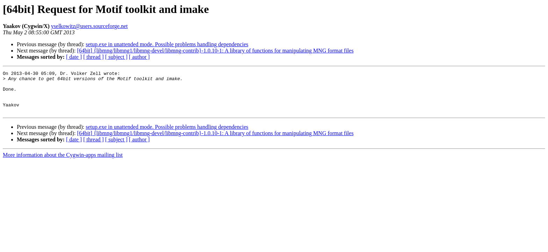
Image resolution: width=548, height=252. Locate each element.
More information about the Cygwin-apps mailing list (63, 163)
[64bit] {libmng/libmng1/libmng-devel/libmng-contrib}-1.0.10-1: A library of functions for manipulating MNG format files (215, 51)
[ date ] (74, 57)
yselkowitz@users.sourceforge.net (89, 26)
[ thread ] (93, 57)
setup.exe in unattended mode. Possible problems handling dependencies (167, 44)
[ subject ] (116, 57)
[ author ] (139, 57)
